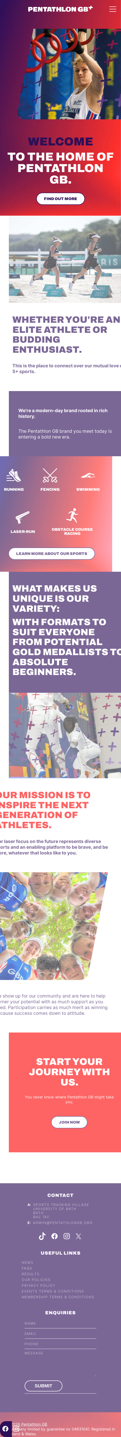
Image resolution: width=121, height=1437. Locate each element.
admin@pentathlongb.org (63, 1230)
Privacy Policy (38, 1293)
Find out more (60, 199)
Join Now (76, 1122)
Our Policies (36, 1287)
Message (34, 1360)
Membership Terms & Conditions (58, 1304)
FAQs (27, 1275)
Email (31, 1341)
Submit (43, 1393)
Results (31, 1281)
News (27, 1270)
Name (30, 1330)
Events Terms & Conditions (53, 1298)
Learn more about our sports (44, 554)
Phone (32, 1351)
